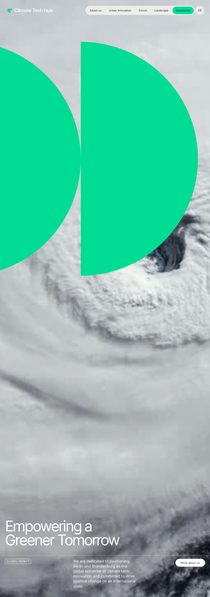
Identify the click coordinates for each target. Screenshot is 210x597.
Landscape (161, 10)
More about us (190, 562)
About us (96, 10)
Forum (143, 10)
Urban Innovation (120, 10)
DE (200, 10)
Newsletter (183, 10)
